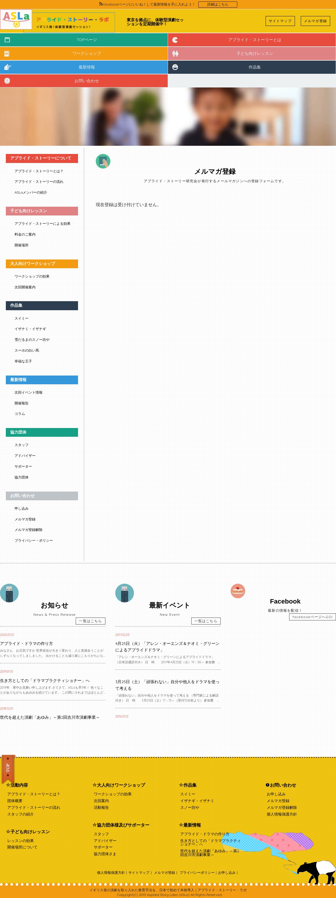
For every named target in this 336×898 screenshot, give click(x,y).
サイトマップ (280, 21)
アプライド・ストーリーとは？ (39, 171)
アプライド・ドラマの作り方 (204, 834)
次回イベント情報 (29, 392)
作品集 (255, 67)
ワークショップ (86, 53)
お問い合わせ (87, 80)
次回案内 (101, 800)
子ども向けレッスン (254, 53)
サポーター (23, 466)
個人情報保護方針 (282, 814)
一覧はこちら (90, 621)
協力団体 (22, 477)
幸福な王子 (23, 361)
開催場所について (22, 847)
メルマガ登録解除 (29, 529)
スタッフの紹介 (20, 814)
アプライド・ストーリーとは (254, 39)
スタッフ (22, 445)
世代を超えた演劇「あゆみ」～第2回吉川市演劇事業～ (209, 852)
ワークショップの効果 (32, 276)
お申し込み (276, 794)
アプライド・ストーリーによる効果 (42, 223)
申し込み (22, 508)
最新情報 (87, 67)
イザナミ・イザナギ (30, 329)
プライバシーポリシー (197, 872)
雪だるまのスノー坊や (32, 339)
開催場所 (22, 245)
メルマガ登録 (315, 21)
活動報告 (101, 807)
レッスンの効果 (20, 840)
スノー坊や (189, 807)
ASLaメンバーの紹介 (31, 192)
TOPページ (87, 39)
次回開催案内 (25, 287)
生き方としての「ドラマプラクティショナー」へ (210, 842)
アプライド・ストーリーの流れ (39, 181)
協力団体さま (105, 853)
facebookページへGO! (312, 617)
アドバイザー (25, 455)
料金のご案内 (25, 234)
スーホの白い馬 (27, 350)
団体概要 (14, 800)
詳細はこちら (217, 4)
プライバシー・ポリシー (34, 540)
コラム (20, 413)
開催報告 (22, 403)
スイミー (22, 318)
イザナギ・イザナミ (197, 800)
